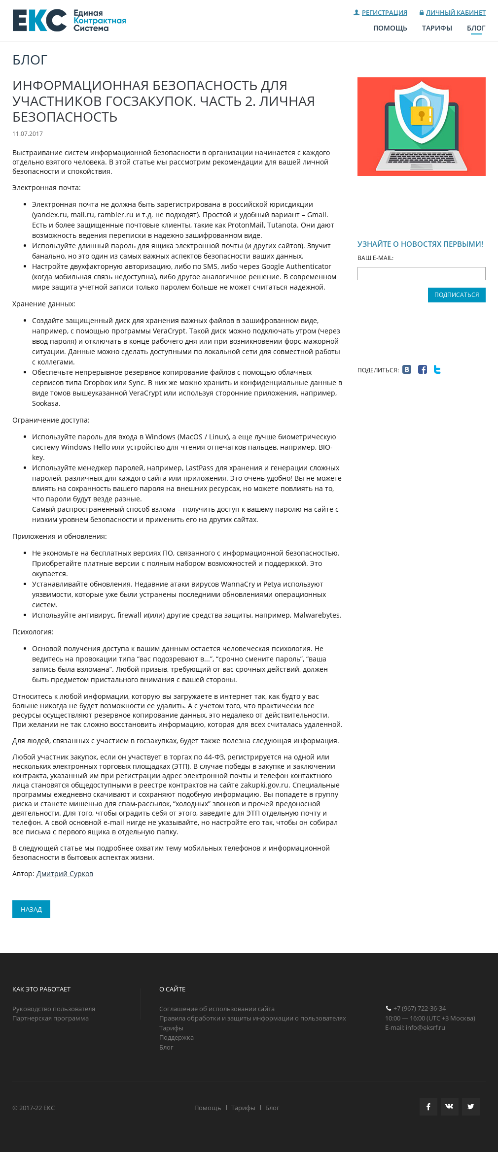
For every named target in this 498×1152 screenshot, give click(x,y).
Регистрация (384, 12)
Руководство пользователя (53, 1008)
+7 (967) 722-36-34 (419, 1008)
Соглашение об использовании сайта (217, 1008)
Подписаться (456, 295)
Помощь (390, 28)
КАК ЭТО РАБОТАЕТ (41, 989)
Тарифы (437, 28)
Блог (476, 28)
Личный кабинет (456, 12)
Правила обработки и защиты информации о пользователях (252, 1018)
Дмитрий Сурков (64, 873)
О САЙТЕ (172, 989)
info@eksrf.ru (425, 1027)
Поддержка (176, 1037)
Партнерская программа (50, 1018)
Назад (31, 909)
